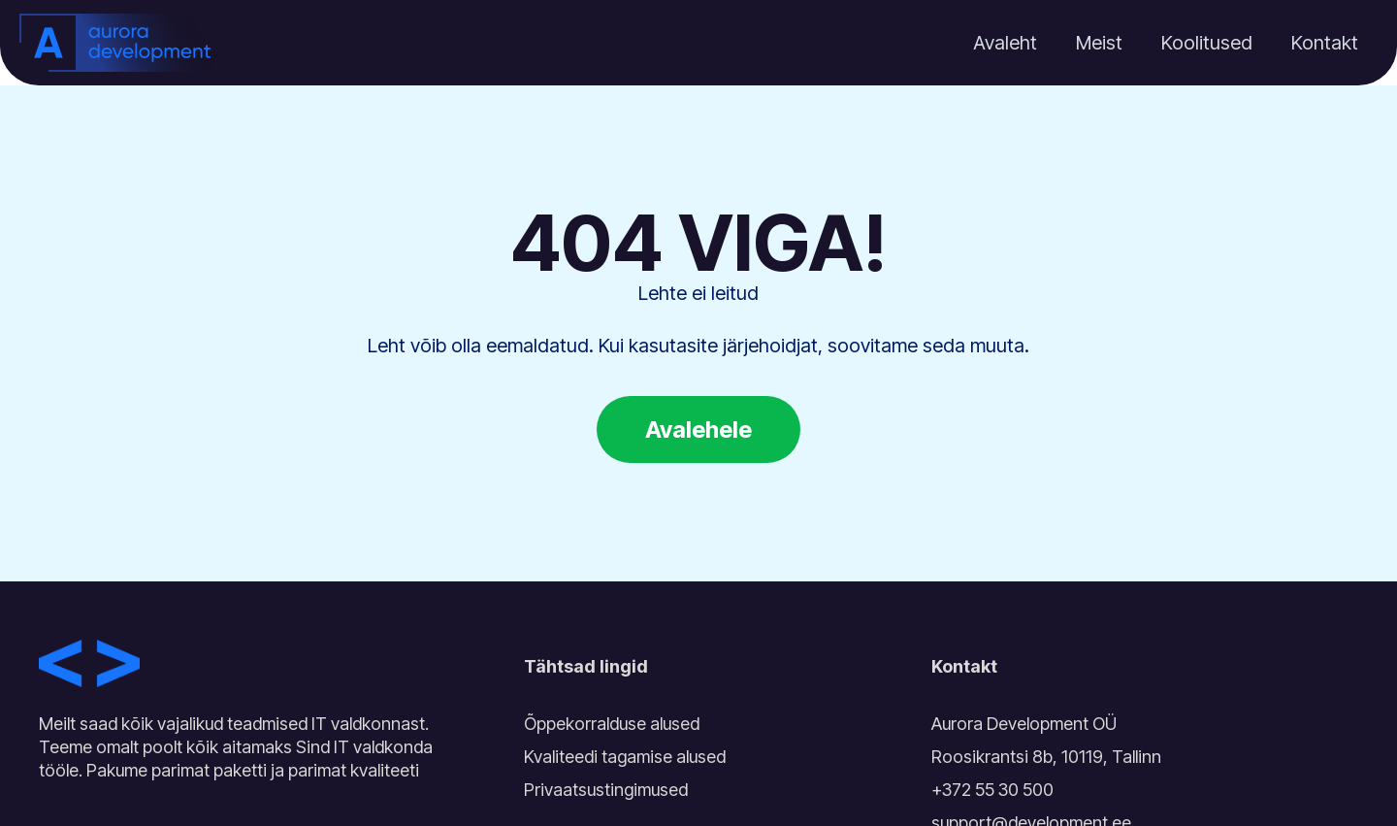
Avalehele (698, 429)
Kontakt (1324, 42)
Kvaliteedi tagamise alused (625, 756)
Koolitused (1206, 42)
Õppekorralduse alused (611, 723)
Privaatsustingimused (606, 789)
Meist (1099, 42)
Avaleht (1005, 42)
